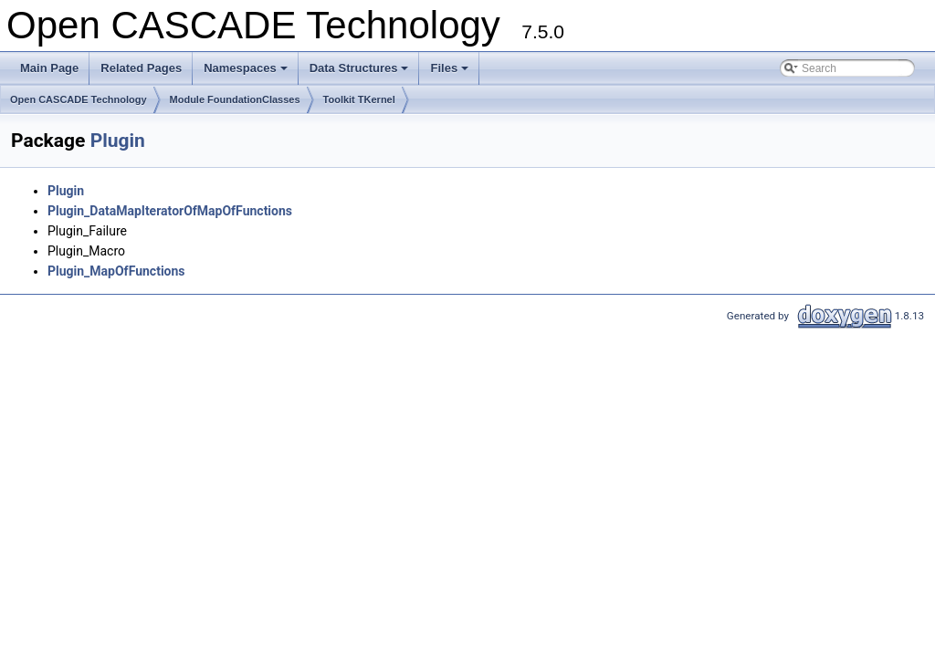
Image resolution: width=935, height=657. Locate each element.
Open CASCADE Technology (78, 99)
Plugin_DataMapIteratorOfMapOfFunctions (169, 210)
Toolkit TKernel (359, 99)
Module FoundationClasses (235, 99)
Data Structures (361, 73)
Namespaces (247, 73)
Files (450, 73)
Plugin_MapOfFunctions (116, 271)
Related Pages (141, 68)
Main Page (49, 68)
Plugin (117, 140)
